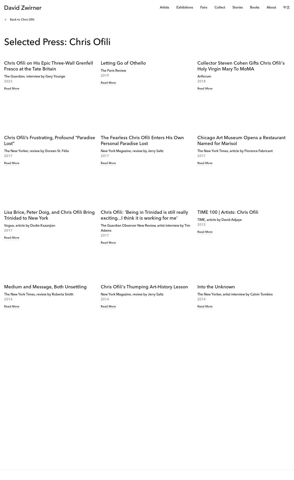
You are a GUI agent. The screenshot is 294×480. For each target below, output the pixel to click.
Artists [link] (164, 7)
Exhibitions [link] (184, 7)
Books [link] (254, 7)
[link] (50, 89)
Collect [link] (220, 7)
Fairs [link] (203, 7)
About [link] (271, 7)
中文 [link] (286, 7)
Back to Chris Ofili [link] (22, 19)
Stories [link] (237, 7)
